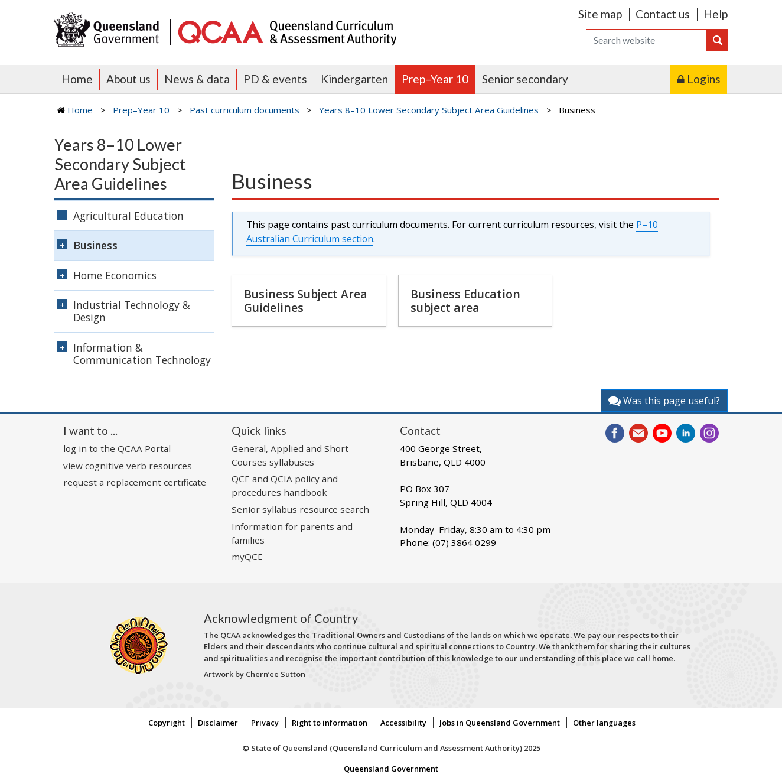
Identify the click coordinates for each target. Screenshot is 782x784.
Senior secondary (525, 79)
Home (77, 79)
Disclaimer (218, 722)
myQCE (247, 556)
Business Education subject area (465, 300)
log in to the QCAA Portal (117, 448)
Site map (600, 14)
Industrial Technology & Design (131, 311)
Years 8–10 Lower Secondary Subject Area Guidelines (429, 110)
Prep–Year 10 (435, 79)
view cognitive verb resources (127, 465)
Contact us (663, 14)
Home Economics (115, 275)
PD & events (275, 79)
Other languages (604, 722)
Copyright (166, 722)
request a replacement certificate (134, 482)
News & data (197, 79)
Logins (704, 79)
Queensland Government (391, 768)
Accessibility (403, 722)
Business (95, 245)
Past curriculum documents (244, 110)
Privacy (265, 722)
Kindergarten (354, 79)
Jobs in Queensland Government (499, 722)
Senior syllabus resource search (300, 509)
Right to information (329, 722)
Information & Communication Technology (142, 353)
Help (715, 14)
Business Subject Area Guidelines (305, 300)
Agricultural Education (128, 216)
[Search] (646, 40)
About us (128, 79)
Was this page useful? (664, 400)
